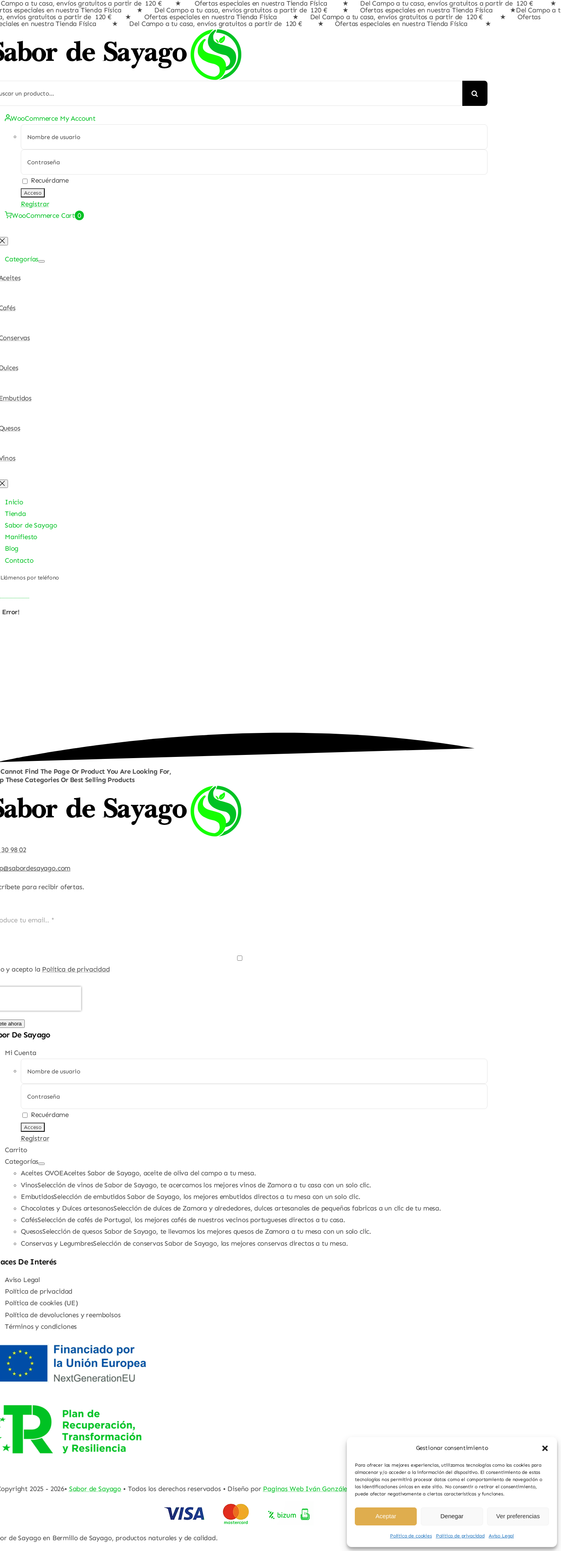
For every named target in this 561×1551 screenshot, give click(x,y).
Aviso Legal (501, 1536)
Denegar (452, 1516)
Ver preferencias (518, 1516)
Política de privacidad (460, 1536)
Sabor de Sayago (95, 1489)
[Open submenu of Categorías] (41, 261)
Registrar (35, 204)
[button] (545, 1448)
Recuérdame (45, 180)
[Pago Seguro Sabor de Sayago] (238, 1507)
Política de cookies (411, 1536)
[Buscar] (474, 93)
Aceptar (386, 1516)
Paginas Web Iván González (307, 1489)
